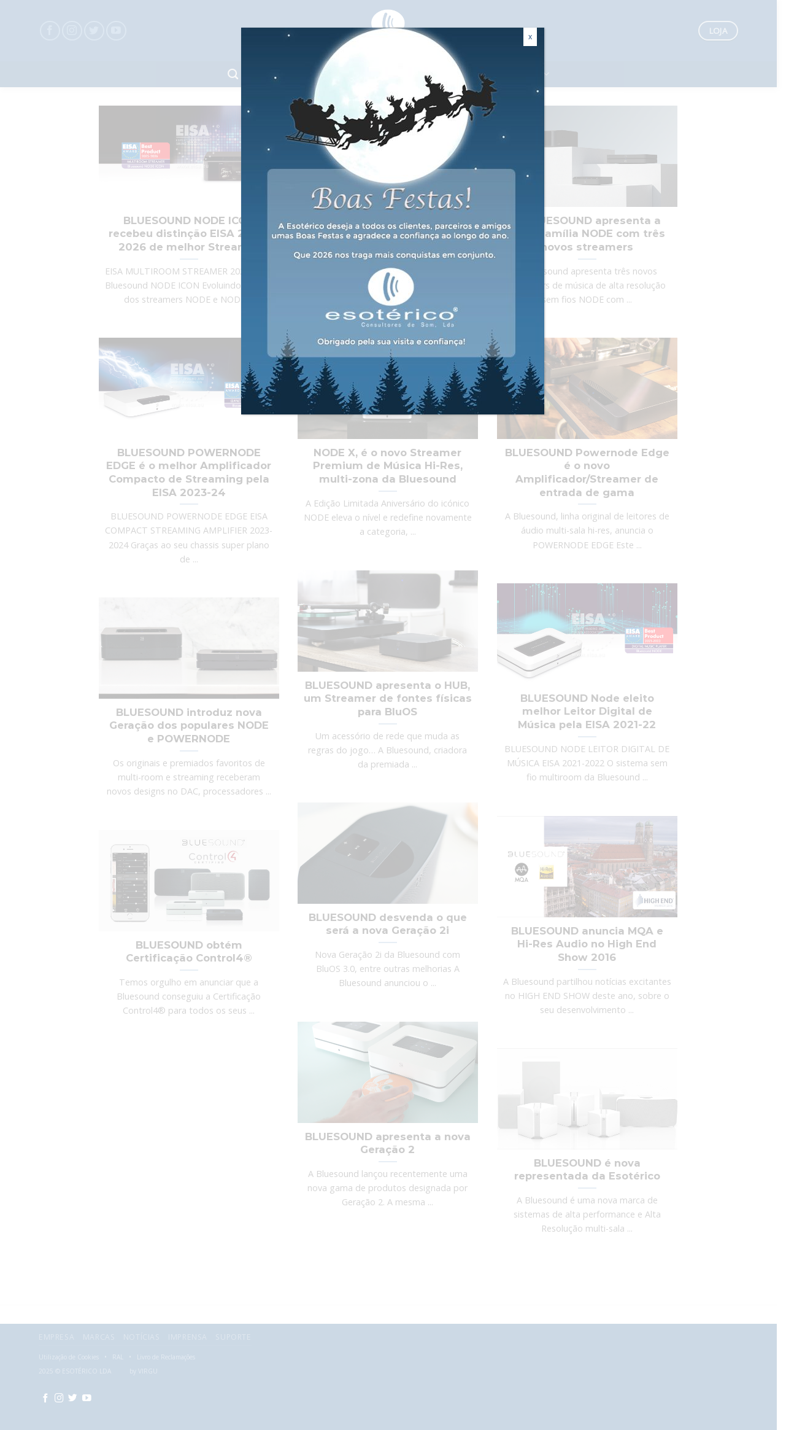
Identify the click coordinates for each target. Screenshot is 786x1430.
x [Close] (530, 36)
